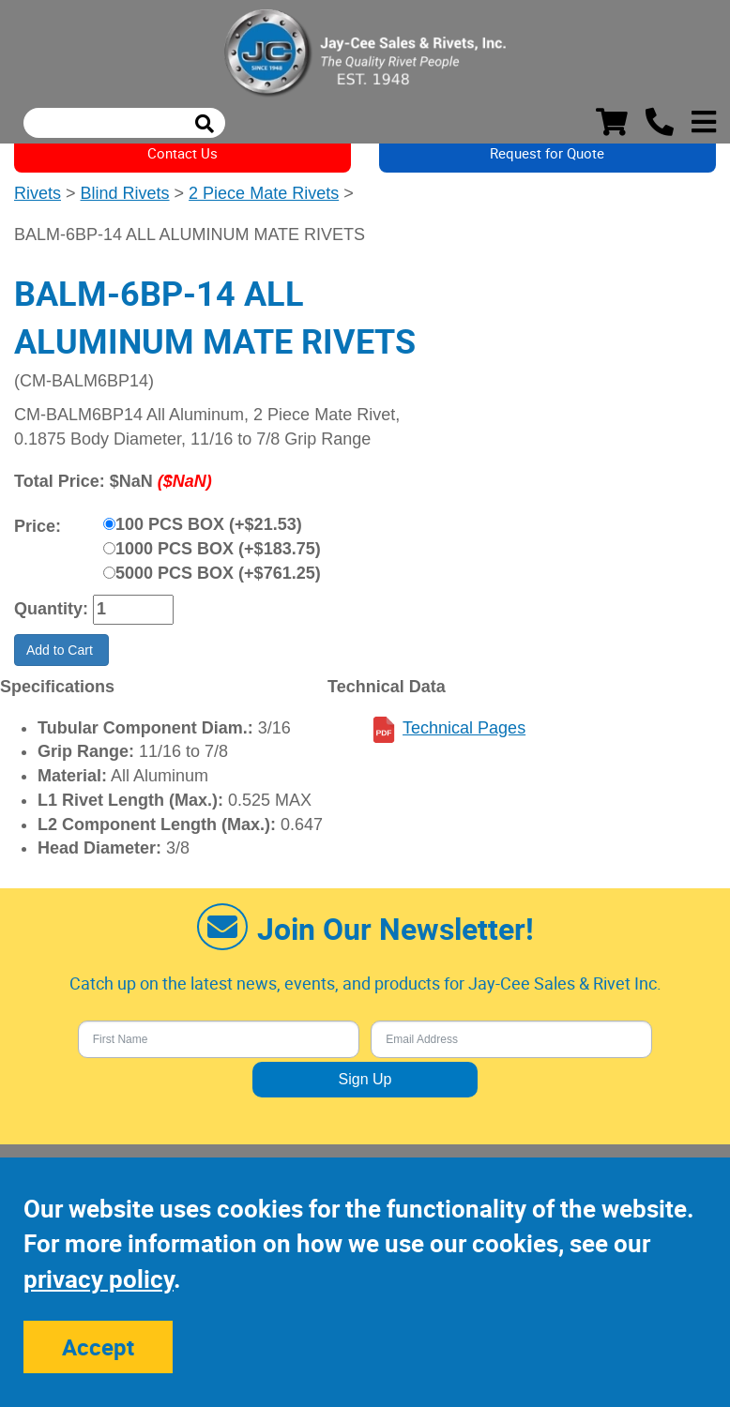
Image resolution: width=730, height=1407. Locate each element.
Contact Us (182, 153)
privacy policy (98, 1279)
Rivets (37, 193)
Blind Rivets (125, 193)
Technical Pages (464, 728)
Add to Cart (61, 650)
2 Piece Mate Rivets (264, 193)
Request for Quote (547, 153)
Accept (98, 1347)
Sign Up (365, 1079)
